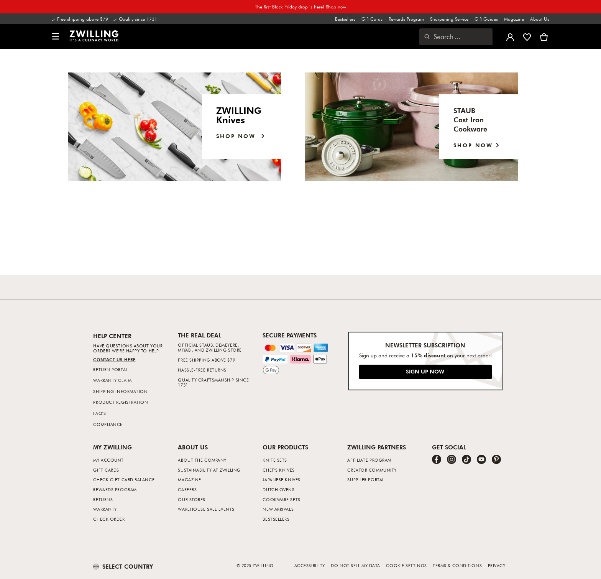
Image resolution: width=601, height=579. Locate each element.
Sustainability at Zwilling (209, 470)
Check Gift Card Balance (123, 479)
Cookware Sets (281, 499)
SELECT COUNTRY (123, 566)
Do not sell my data (355, 565)
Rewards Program (406, 19)
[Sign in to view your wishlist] (527, 36)
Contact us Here (114, 359)
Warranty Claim (112, 380)
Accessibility (309, 565)
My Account (108, 460)
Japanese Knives (281, 479)
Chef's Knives (278, 470)
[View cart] (543, 36)
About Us (539, 19)
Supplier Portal (365, 479)
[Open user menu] (510, 36)
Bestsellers (345, 19)
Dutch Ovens (278, 489)
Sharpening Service (449, 19)
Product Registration (120, 402)
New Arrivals (278, 509)
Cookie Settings (406, 565)
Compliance (108, 424)
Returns (103, 499)
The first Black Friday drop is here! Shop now (300, 6)
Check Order (109, 519)
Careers (187, 489)
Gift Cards (372, 19)
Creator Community (371, 470)
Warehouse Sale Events (206, 509)
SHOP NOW (478, 145)
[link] (93, 35)
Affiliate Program (369, 460)
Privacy (497, 565)
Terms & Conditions (457, 565)
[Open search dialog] (456, 36)
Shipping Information (120, 391)
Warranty (105, 509)
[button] (55, 36)
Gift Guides (486, 19)
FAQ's (99, 413)
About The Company (202, 460)
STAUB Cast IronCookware (470, 119)
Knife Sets (275, 460)
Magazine (514, 19)
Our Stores (191, 499)
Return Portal (110, 369)
